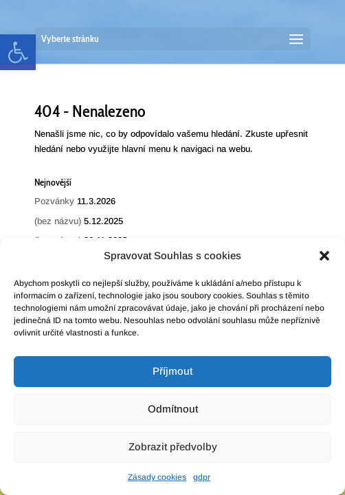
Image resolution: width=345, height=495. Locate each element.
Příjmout (172, 371)
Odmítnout (173, 409)
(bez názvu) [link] (57, 221)
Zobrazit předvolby (173, 446)
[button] (324, 256)
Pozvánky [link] (54, 201)
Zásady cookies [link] (157, 477)
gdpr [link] (201, 477)
